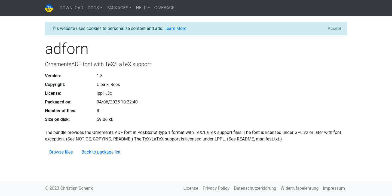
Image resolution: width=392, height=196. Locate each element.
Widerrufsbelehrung (300, 188)
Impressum (334, 188)
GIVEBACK (164, 7)
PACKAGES (117, 7)
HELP (141, 7)
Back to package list (101, 152)
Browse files (61, 152)
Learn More (175, 28)
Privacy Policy (216, 188)
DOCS (93, 7)
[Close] (334, 28)
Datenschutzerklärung (255, 188)
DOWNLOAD (71, 7)
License (190, 188)
